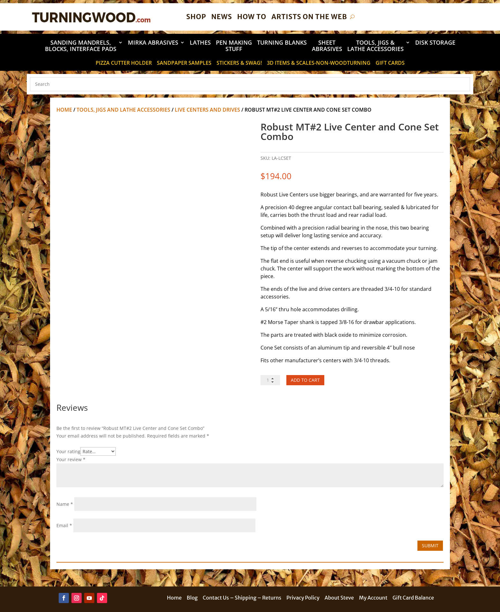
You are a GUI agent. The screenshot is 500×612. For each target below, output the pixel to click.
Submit (430, 545)
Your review (70, 459)
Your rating (68, 451)
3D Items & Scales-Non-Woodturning (319, 63)
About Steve (339, 598)
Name (64, 504)
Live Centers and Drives (207, 109)
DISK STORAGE (435, 43)
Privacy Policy (303, 598)
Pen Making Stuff (234, 46)
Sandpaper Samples (184, 63)
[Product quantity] (270, 380)
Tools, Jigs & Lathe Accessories (375, 46)
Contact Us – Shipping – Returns (242, 598)
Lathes (200, 43)
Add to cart (305, 380)
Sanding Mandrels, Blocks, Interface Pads (80, 46)
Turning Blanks (282, 43)
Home (64, 109)
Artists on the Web (309, 16)
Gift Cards (390, 63)
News (221, 16)
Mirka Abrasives (153, 43)
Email (64, 525)
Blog (192, 598)
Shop (196, 16)
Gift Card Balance (413, 598)
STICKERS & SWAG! (239, 63)
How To (251, 16)
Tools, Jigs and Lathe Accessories (123, 109)
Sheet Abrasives (327, 46)
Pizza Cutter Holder (124, 63)
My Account (373, 598)
